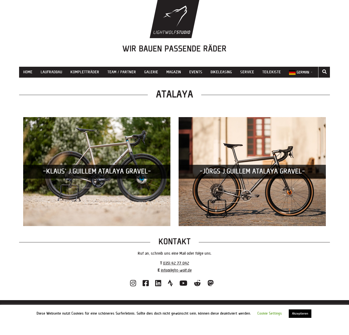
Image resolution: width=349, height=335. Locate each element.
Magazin (173, 72)
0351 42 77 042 (176, 263)
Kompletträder (84, 72)
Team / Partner (121, 72)
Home (27, 72)
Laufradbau (51, 72)
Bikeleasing (221, 72)
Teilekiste (271, 72)
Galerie (151, 72)
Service (247, 72)
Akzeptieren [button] (300, 313)
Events (195, 72)
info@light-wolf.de (176, 270)
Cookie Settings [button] (269, 313)
